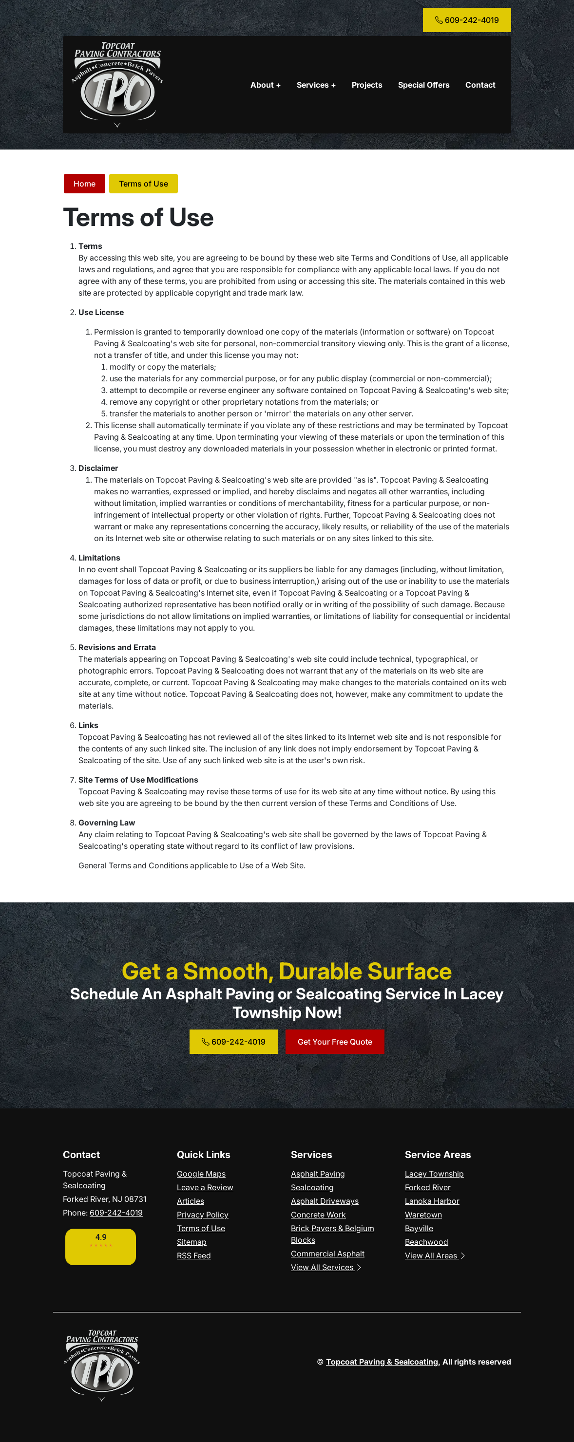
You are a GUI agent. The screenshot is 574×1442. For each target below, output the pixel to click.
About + (265, 85)
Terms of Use (143, 183)
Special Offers (424, 85)
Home (85, 183)
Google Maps (201, 1174)
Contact (480, 85)
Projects (367, 85)
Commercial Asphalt (327, 1253)
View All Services (327, 1267)
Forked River (428, 1187)
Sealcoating (312, 1187)
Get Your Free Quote (335, 1042)
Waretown (423, 1214)
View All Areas (436, 1255)
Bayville (419, 1228)
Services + (316, 85)
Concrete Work (318, 1214)
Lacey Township (434, 1174)
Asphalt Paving (318, 1174)
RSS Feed (194, 1255)
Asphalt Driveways (325, 1201)
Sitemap (192, 1242)
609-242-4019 (467, 20)
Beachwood (426, 1242)
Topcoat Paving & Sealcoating (382, 1362)
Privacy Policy (203, 1214)
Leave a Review (205, 1187)
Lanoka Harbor (432, 1201)
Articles (190, 1201)
